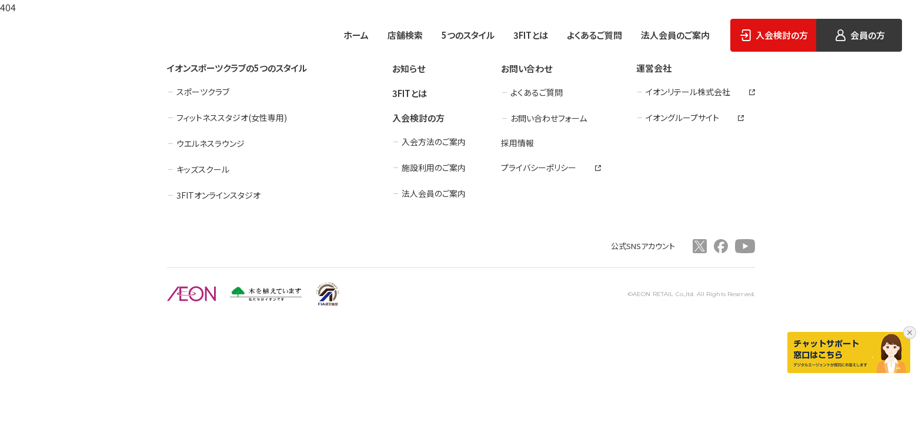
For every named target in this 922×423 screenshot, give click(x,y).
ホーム (356, 35)
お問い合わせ (526, 68)
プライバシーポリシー (538, 167)
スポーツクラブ (202, 92)
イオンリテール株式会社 (688, 92)
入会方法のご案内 (434, 141)
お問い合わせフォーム (548, 118)
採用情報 (517, 143)
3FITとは (530, 35)
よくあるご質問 (594, 35)
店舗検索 (405, 35)
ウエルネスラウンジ (210, 143)
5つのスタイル (468, 35)
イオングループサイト (682, 117)
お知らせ (408, 68)
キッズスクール (202, 169)
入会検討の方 (418, 118)
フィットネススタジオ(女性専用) (231, 117)
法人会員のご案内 (675, 35)
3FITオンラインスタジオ (218, 195)
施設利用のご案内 (434, 167)
